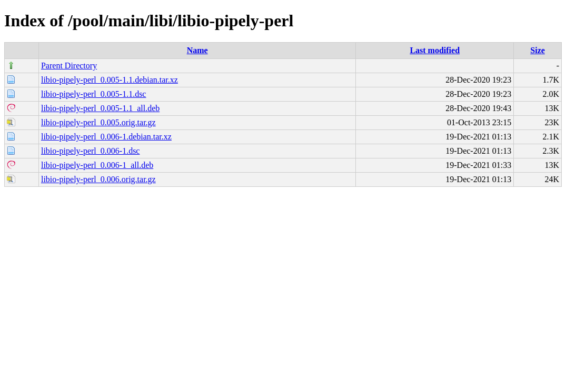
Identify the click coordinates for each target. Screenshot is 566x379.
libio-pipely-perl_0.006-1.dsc (90, 150)
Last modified (435, 50)
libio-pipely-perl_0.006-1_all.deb (97, 165)
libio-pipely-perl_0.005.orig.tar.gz (98, 122)
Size (537, 50)
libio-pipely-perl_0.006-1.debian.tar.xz (106, 136)
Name (197, 50)
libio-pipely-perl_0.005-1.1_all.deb (100, 108)
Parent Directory (69, 65)
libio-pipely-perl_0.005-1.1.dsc (93, 93)
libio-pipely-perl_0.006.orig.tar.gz (98, 179)
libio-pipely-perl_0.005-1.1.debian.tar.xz (109, 79)
